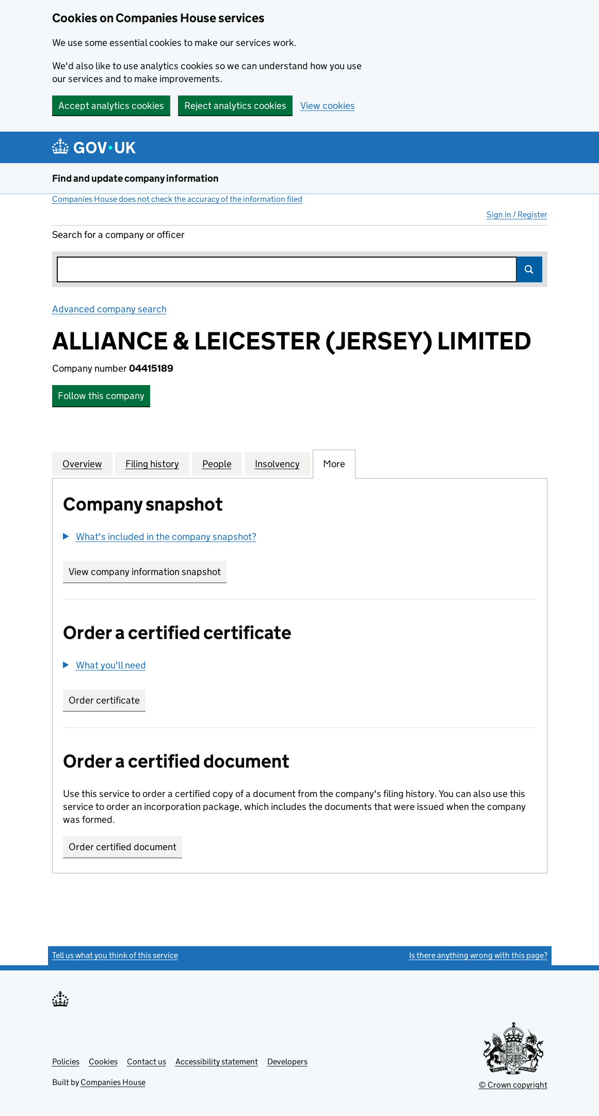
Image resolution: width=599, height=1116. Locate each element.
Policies (65, 1061)
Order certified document (122, 847)
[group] (300, 538)
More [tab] (334, 463)
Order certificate (104, 700)
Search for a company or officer (118, 235)
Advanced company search (109, 309)
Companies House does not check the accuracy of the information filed (177, 199)
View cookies (327, 105)
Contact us (146, 1061)
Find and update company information (135, 178)
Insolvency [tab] (277, 463)
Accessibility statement (216, 1061)
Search (529, 269)
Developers (287, 1061)
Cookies (103, 1061)
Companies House (112, 1082)
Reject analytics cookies (235, 105)
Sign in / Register (517, 214)
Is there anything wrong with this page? (478, 955)
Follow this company (101, 396)
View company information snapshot (147, 572)
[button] (159, 536)
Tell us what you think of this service (115, 955)
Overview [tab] (82, 463)
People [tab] (217, 463)
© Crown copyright (513, 1085)
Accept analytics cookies (111, 105)
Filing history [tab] (152, 463)
